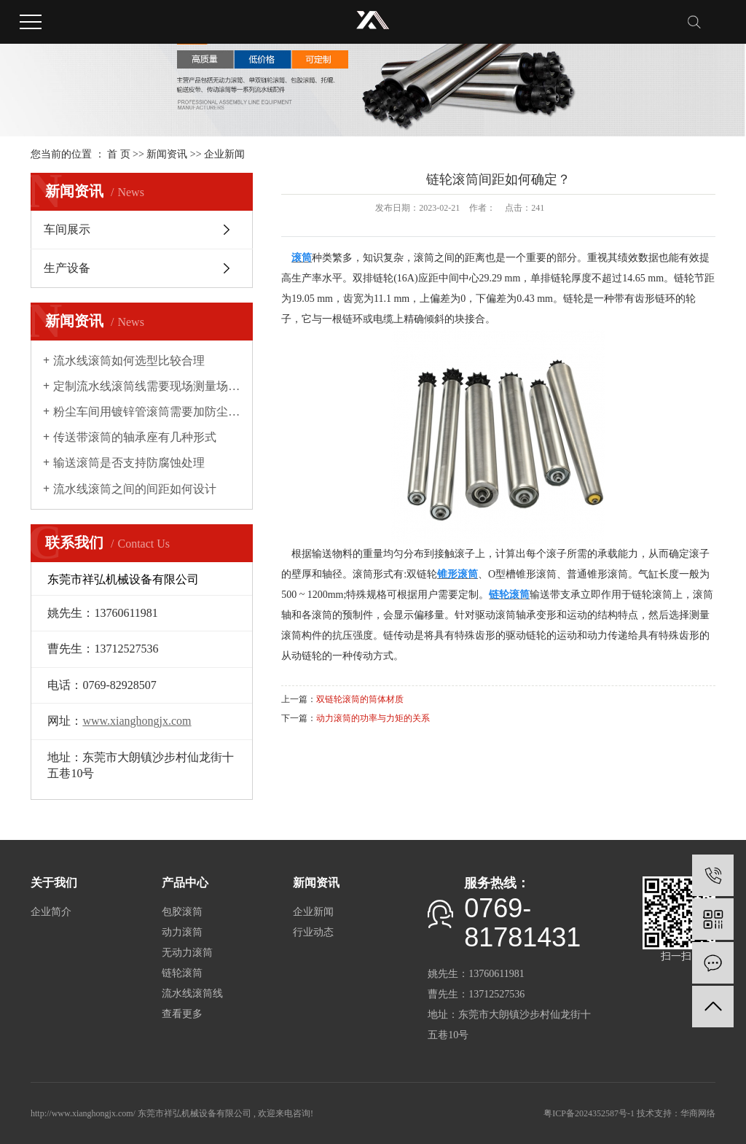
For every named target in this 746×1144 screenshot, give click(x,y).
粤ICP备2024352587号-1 (589, 1113)
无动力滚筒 (187, 952)
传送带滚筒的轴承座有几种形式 (134, 437)
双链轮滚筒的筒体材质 (360, 699)
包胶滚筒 (182, 911)
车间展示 (67, 229)
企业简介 (51, 911)
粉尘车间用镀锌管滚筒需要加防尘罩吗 (146, 411)
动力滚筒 (182, 932)
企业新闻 (224, 154)
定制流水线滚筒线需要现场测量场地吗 (146, 386)
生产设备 (67, 268)
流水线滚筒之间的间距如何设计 (134, 489)
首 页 (118, 154)
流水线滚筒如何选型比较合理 (129, 360)
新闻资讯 (166, 154)
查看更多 (182, 1013)
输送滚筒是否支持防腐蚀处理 (129, 462)
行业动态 (313, 932)
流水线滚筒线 (192, 993)
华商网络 (697, 1113)
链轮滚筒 (182, 973)
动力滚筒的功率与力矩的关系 (373, 718)
